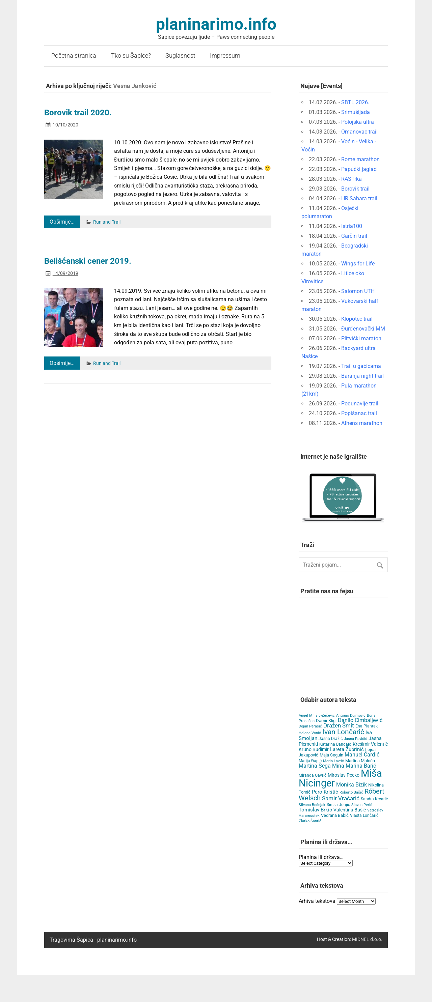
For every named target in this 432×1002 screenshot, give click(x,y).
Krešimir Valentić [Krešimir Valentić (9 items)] (370, 744)
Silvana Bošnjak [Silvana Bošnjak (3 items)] (312, 805)
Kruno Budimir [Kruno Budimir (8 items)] (314, 749)
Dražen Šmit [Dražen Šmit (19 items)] (338, 725)
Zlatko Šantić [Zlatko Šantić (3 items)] (310, 821)
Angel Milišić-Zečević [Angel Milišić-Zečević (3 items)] (317, 715)
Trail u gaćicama (361, 366)
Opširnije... (62, 222)
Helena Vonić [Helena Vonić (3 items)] (310, 733)
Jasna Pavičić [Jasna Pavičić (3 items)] (355, 739)
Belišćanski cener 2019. (87, 261)
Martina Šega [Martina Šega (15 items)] (315, 766)
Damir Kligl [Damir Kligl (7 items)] (326, 720)
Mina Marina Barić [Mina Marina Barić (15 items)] (354, 766)
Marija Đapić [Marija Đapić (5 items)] (310, 760)
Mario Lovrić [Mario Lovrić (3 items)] (333, 761)
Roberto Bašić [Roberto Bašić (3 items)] (351, 792)
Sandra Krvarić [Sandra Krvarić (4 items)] (374, 799)
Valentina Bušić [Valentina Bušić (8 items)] (349, 809)
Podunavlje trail (359, 403)
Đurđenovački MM (363, 328)
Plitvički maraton (361, 338)
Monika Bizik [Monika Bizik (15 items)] (351, 784)
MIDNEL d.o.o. (367, 939)
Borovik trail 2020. (78, 112)
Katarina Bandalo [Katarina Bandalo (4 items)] (335, 744)
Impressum (225, 55)
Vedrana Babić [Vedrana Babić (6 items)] (335, 815)
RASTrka (351, 179)
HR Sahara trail (359, 198)
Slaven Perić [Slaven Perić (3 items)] (361, 805)
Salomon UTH (358, 291)
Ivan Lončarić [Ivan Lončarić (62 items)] (343, 732)
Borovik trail (355, 188)
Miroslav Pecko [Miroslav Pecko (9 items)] (343, 775)
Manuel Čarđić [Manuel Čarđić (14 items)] (362, 755)
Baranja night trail (362, 376)
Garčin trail (354, 236)
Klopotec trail (357, 319)
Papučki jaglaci (359, 169)
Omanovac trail (359, 131)
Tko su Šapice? (131, 55)
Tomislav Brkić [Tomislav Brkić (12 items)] (315, 810)
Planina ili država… (321, 857)
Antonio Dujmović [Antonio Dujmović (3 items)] (351, 715)
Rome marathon (360, 159)
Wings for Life (358, 263)
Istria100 (351, 226)
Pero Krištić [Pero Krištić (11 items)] (325, 792)
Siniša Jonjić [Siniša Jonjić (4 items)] (338, 804)
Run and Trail (106, 222)
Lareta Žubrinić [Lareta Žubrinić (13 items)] (347, 749)
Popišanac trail (359, 413)
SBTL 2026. (355, 102)
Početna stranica (73, 55)
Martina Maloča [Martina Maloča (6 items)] (360, 760)
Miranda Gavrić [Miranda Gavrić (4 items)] (312, 775)
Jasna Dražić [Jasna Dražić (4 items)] (331, 738)
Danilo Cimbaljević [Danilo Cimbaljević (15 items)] (360, 720)
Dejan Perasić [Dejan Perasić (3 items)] (310, 726)
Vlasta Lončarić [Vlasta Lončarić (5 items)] (364, 815)
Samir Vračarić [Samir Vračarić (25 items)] (340, 798)
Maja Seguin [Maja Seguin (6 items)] (331, 754)
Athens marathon (361, 423)
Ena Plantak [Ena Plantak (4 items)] (366, 726)
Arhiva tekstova (317, 901)
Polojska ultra (357, 122)
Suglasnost (180, 55)
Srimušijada (355, 112)
